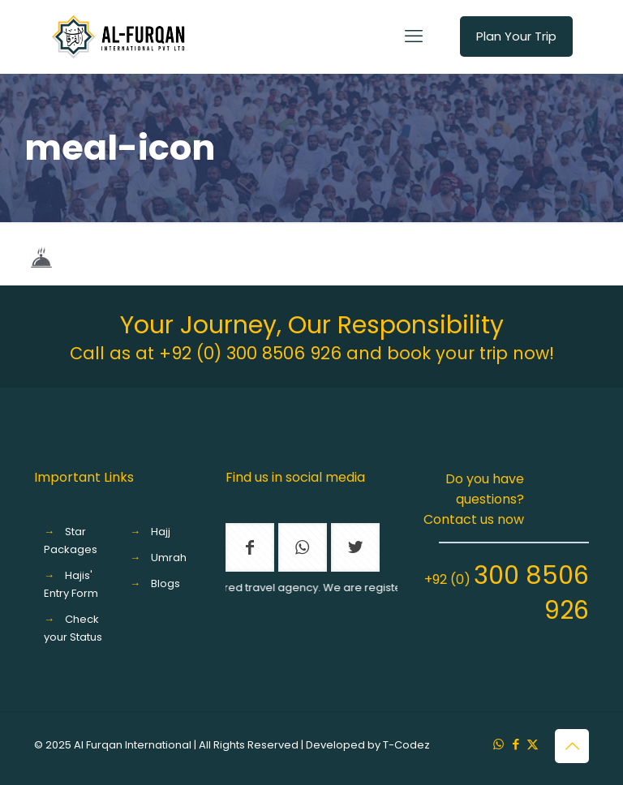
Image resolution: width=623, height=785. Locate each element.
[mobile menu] (414, 36)
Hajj (160, 531)
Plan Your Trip (516, 36)
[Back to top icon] (572, 746)
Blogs (165, 583)
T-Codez (406, 745)
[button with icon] (250, 547)
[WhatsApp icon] (498, 744)
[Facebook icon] (515, 744)
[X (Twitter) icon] (532, 744)
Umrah (169, 557)
